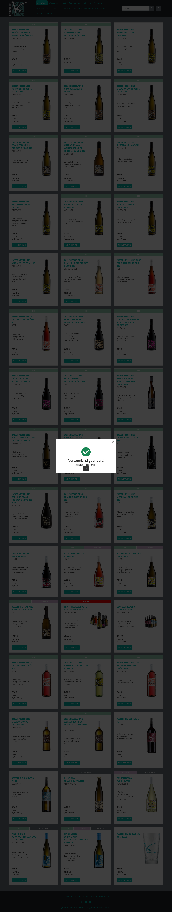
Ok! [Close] (85, 468)
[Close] (113, 442)
